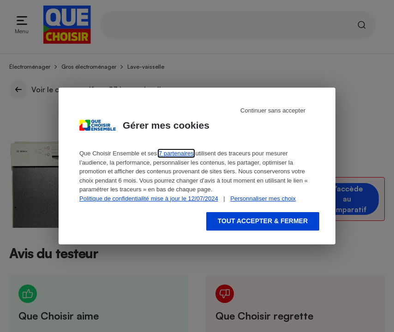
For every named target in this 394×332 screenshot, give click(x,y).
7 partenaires (176, 153)
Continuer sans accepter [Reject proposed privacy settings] (272, 110)
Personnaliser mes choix (263, 198)
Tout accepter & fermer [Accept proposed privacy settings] (263, 221)
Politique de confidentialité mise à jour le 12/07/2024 (148, 198)
